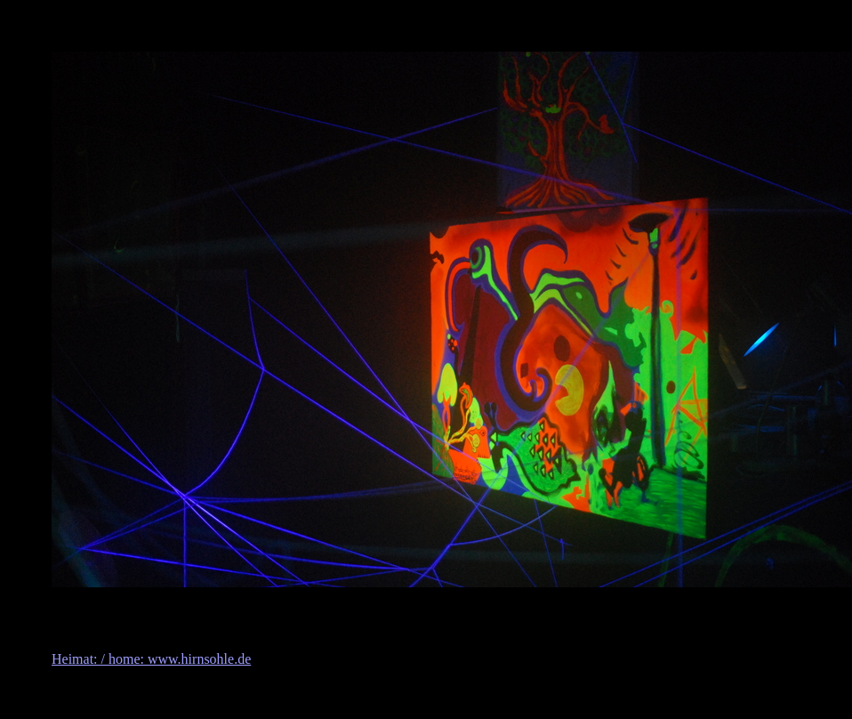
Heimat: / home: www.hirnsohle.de (151, 658)
